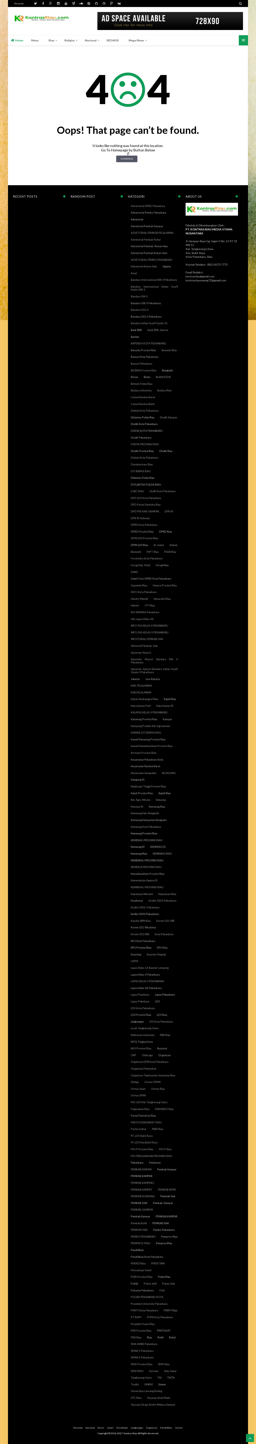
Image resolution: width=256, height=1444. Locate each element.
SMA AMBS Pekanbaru (144, 1344)
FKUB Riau (170, 551)
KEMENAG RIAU (162, 853)
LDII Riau (162, 1014)
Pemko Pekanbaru (164, 1229)
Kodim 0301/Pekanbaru (145, 914)
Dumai (173, 545)
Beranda (19, 3)
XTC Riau (136, 1397)
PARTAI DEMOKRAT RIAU (146, 1122)
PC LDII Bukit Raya (142, 1135)
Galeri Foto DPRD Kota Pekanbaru (151, 578)
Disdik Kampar (168, 417)
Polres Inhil (150, 1283)
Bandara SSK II (139, 296)
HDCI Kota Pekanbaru (144, 592)
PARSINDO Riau (164, 1109)
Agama (167, 266)
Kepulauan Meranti (142, 894)
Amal (134, 273)
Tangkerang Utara (141, 1377)
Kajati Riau (170, 699)
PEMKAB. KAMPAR (142, 1209)
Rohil (160, 1337)
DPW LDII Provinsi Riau (144, 538)
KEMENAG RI (158, 846)
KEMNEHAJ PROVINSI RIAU (147, 887)
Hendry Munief (139, 598)
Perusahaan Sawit (141, 1270)
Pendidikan (137, 1250)
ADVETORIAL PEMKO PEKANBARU (151, 259)
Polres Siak (168, 1283)
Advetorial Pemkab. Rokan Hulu (149, 246)
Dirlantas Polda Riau (142, 417)
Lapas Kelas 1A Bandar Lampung (150, 967)
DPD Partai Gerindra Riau (146, 504)
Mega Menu (136, 40)
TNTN (170, 1377)
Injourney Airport (141, 652)
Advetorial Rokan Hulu (144, 266)
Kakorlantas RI (164, 705)
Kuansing (136, 954)
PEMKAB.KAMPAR (166, 1216)
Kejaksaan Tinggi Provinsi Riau (148, 786)
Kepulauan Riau (167, 894)
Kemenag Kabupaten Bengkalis (149, 820)
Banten (135, 336)
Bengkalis (167, 370)
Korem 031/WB (140, 934)
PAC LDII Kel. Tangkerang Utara (149, 1102)
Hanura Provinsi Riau (165, 585)
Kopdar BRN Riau (141, 920)
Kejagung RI (137, 779)
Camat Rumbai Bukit (143, 404)
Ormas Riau (158, 1088)
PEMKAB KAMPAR (141, 1176)
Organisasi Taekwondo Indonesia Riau (153, 1075)
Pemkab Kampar (167, 1169)
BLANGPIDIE (163, 377)
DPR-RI (169, 511)
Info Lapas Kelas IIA (142, 619)
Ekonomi (136, 551)
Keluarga (161, 799)
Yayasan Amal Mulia (158, 1397)
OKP (133, 1055)
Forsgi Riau (162, 565)
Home (17, 40)
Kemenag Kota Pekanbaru (146, 826)
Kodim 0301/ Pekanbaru (145, 907)
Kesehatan (137, 900)
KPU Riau (162, 947)
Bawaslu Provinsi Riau (143, 350)
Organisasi (164, 1055)
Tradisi (135, 1384)
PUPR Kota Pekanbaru (160, 1317)
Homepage (127, 158)
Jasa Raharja (152, 679)
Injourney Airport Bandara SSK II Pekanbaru (154, 661)
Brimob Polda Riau (141, 383)
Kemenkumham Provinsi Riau (147, 873)
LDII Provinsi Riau (141, 1014)
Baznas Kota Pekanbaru (144, 356)
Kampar (167, 719)
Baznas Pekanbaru (141, 363)
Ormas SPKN (138, 1095)
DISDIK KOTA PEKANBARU (147, 430)
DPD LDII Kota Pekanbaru (146, 498)
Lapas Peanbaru (140, 994)
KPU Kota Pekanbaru (143, 941)
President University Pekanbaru (149, 1303)
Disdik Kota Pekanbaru (144, 424)
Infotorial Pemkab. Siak (144, 645)
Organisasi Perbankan (143, 1068)
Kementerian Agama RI (144, 880)
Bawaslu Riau (169, 350)
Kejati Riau (165, 793)
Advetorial (137, 219)
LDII (157, 1001)
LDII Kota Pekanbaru (143, 1008)
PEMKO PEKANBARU (143, 1236)
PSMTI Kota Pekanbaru (144, 1310)
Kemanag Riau (157, 806)
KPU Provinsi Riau (141, 947)
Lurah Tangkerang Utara (145, 1028)
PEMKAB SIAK (139, 1203)
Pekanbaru (137, 1162)
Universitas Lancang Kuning (146, 1391)
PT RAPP (136, 1317)
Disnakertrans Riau (142, 464)
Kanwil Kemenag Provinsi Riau (148, 739)
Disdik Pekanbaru (141, 437)
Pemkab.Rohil (139, 1223)
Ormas (135, 1082)
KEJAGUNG (169, 773)
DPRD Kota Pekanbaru (144, 524)
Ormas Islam (138, 1088)
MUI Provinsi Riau (141, 1048)
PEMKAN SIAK (139, 1229)
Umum (162, 1384)
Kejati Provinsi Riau (142, 793)
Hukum (135, 605)
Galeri (134, 571)
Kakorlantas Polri (141, 705)
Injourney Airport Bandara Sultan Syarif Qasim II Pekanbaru (154, 670)
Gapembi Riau (139, 585)
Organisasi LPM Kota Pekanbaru (149, 1061)
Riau (149, 1337)
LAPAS (134, 961)
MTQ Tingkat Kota (142, 1041)
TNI (159, 1377)
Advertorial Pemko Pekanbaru (148, 212)
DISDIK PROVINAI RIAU (145, 444)
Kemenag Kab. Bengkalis (145, 813)
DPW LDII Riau (139, 545)
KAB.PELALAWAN (141, 692)
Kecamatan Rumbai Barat (145, 766)
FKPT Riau (153, 551)
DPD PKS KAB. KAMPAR (145, 511)
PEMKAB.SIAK (160, 1223)
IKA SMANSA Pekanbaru (145, 612)
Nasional (162, 1048)
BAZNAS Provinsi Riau (143, 370)
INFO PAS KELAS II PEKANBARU (149, 625)
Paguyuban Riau (140, 1109)
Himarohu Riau (162, 598)
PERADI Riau (138, 1263)
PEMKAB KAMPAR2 (142, 1182)
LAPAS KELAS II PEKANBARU (147, 981)
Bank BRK (136, 330)
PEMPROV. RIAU (140, 1243)
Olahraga (147, 1055)
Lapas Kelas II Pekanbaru (145, 974)
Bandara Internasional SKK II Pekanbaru (154, 279)
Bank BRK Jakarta (158, 330)
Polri (162, 1290)
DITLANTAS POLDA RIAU (146, 484)
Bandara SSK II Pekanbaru (146, 303)
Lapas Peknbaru (140, 1001)
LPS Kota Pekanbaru (161, 1021)
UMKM (148, 1384)
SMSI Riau (164, 1364)
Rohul (172, 1337)
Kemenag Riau (139, 853)
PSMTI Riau (170, 1310)
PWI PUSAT (164, 1330)
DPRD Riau (165, 531)
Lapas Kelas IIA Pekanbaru (146, 988)
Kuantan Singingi (156, 954)
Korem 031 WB (165, 920)
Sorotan (153, 1371)
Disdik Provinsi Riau (142, 451)
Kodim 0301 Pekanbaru (162, 900)
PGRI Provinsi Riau (141, 1276)
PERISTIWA (158, 1263)
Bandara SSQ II (139, 309)
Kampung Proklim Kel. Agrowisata (150, 726)
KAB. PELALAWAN (141, 685)
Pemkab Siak (167, 1196)
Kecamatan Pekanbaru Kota (147, 759)
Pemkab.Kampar (140, 1216)
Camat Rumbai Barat (143, 397)
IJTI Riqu (150, 605)
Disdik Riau (165, 451)
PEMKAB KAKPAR (141, 1169)
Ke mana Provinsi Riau (143, 752)
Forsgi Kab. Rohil (140, 565)
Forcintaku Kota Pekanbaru (147, 558)
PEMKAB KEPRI (167, 1189)
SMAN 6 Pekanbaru (142, 1357)
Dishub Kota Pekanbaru (144, 457)
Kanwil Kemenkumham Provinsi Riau (152, 746)
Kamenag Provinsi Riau (144, 719)
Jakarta (135, 679)
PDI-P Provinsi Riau (142, 1149)
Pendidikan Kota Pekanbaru (147, 1256)
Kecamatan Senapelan (143, 773)
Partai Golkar (138, 1129)
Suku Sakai (170, 1371)
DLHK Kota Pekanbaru (163, 491)
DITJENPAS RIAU (141, 471)
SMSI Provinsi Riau (141, 1364)
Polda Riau (164, 1276)
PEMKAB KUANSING (143, 1196)
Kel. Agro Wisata (140, 799)
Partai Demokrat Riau (143, 1115)
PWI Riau (136, 1337)
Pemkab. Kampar (163, 1203)
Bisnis (147, 377)
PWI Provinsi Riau (141, 1330)
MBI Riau (165, 1035)
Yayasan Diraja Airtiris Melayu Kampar (153, 1404)
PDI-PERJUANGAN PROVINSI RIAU (151, 1156)
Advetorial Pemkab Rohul (146, 239)
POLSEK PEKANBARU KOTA (147, 1297)
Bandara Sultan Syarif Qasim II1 (149, 323)
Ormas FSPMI (152, 1082)
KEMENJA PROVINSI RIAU (146, 867)
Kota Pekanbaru (164, 934)
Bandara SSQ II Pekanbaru (146, 316)
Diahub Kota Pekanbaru (145, 410)
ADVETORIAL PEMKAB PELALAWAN (152, 232)
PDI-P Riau (165, 1149)
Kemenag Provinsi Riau (144, 833)
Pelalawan (155, 1162)
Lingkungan (137, 1021)
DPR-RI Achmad (140, 518)
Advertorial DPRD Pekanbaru (148, 206)
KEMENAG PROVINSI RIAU (146, 840)
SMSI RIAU (137, 1371)
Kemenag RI (138, 846)
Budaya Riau (164, 390)
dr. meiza (159, 545)
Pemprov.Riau (164, 1243)
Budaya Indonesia (141, 390)
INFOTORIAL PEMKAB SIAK (147, 639)
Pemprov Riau (169, 1236)
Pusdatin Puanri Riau (143, 1324)
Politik (134, 1283)
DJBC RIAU (137, 491)
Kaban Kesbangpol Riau (144, 699)
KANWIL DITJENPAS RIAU (146, 732)
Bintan (134, 377)
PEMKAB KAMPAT (141, 1189)
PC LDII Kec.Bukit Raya (144, 1142)
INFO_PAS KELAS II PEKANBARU (149, 632)
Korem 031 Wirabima (143, 927)
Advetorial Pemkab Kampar (147, 226)
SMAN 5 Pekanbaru (142, 1350)
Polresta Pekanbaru (142, 1290)
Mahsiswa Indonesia (142, 1035)
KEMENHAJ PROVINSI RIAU (147, 860)
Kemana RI (137, 806)
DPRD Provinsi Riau (142, 531)
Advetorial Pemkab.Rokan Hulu (149, 253)
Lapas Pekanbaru (165, 994)
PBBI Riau (157, 1129)
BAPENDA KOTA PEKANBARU (148, 343)
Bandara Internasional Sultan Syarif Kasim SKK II (154, 288)
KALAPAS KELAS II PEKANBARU (149, 712)
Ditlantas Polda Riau (142, 477)
